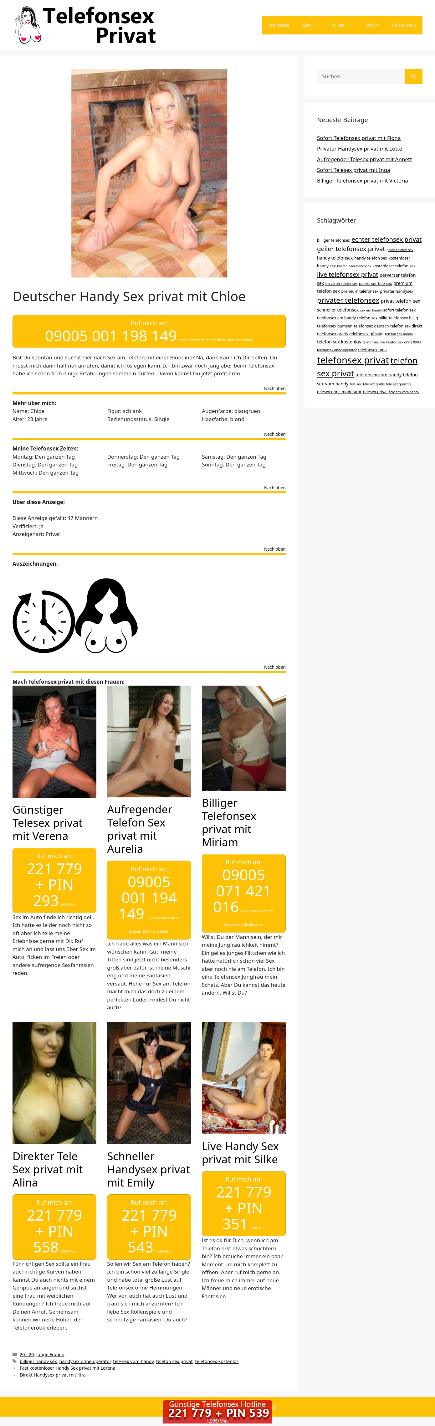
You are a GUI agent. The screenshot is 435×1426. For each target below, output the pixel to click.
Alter (314, 25)
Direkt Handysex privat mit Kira (52, 1367)
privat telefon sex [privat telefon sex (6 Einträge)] (401, 300)
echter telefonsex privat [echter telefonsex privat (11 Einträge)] (386, 239)
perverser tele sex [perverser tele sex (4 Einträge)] (375, 283)
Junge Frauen (50, 1346)
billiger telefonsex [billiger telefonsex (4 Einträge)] (333, 240)
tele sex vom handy (133, 1353)
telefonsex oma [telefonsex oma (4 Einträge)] (372, 350)
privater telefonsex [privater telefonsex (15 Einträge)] (348, 300)
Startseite (279, 25)
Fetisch (372, 25)
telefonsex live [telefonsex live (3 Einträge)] (373, 342)
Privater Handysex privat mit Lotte (359, 148)
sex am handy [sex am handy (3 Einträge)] (371, 310)
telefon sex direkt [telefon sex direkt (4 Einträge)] (406, 326)
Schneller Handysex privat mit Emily (148, 1163)
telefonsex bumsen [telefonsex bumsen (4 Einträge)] (334, 326)
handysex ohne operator (85, 1353)
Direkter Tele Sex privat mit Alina (48, 1163)
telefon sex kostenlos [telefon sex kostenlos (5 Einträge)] (339, 342)
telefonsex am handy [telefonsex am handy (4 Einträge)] (336, 318)
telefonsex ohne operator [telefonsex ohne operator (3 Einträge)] (337, 350)
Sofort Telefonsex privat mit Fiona (359, 138)
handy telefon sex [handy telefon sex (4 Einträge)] (370, 258)
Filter (345, 25)
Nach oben (275, 386)
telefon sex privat (174, 1353)
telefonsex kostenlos (216, 1353)
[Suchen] (413, 76)
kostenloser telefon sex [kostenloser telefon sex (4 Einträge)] (394, 266)
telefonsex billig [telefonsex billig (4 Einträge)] (403, 318)
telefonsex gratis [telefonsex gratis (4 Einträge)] (332, 334)
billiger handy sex (38, 1353)
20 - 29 (27, 1346)
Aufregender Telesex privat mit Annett (364, 159)
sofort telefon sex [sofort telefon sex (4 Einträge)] (399, 310)
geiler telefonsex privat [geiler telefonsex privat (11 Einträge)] (351, 248)
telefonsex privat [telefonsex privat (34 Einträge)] (353, 360)
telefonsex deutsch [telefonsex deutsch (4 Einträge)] (371, 326)
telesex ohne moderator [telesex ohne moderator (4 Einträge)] (339, 391)
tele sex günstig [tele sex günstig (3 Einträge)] (398, 384)
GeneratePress (259, 1398)
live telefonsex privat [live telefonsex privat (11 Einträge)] (347, 274)
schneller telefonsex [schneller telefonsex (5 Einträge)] (338, 310)
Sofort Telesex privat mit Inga (353, 169)
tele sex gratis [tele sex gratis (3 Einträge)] (374, 384)
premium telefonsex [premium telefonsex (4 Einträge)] (359, 291)
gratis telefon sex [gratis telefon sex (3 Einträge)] (399, 250)
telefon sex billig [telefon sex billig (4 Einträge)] (372, 318)
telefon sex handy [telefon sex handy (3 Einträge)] (399, 334)
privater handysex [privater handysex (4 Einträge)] (396, 291)
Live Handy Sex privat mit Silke (240, 1147)
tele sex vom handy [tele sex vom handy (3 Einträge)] (404, 392)
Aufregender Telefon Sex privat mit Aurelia (139, 826)
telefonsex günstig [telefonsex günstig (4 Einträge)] (366, 334)
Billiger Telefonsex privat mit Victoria (362, 180)
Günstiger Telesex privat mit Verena (48, 819)
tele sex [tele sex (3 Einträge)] (356, 384)
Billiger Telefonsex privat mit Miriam (229, 819)
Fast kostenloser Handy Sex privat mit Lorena (67, 1360)
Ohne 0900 (404, 25)
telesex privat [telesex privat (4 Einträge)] (375, 391)
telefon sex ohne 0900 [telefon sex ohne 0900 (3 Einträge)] (403, 342)
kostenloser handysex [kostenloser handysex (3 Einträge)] (354, 266)
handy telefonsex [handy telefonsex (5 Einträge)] (335, 258)
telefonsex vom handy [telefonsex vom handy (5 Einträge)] (379, 375)
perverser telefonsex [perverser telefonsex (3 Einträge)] (341, 283)
